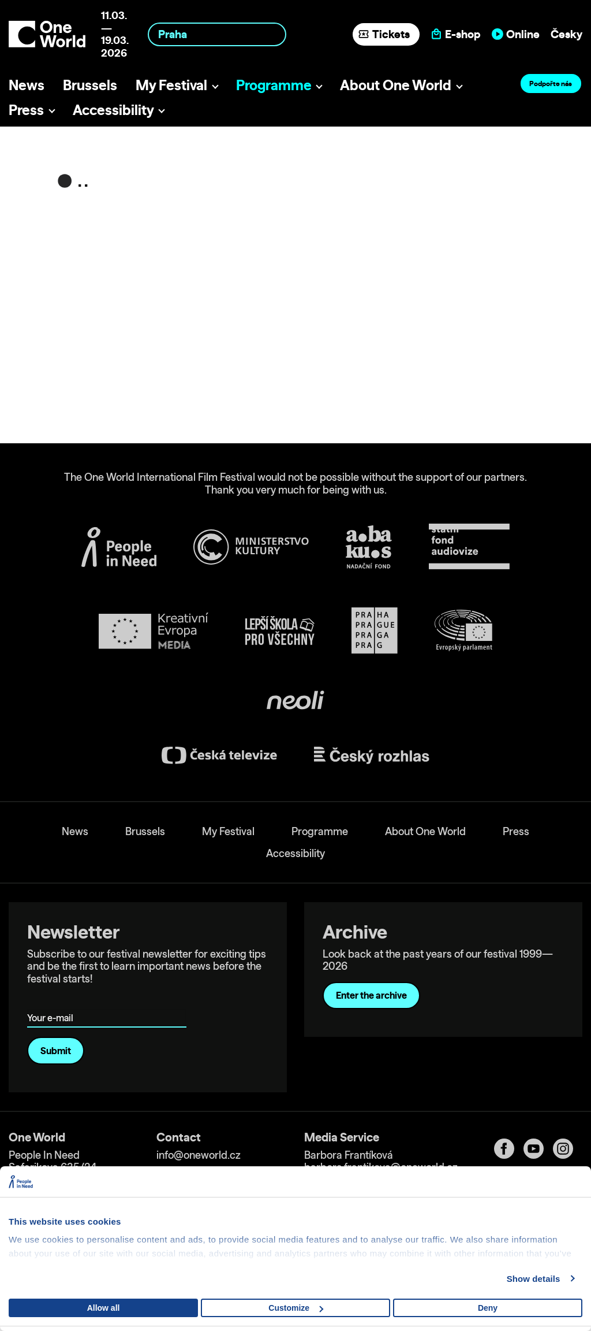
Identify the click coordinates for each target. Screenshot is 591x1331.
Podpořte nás (550, 83)
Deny (488, 1308)
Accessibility (113, 110)
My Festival (171, 85)
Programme (274, 85)
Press (26, 110)
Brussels (90, 85)
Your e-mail (52, 1001)
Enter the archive (371, 995)
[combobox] (217, 34)
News (26, 85)
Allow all (103, 1308)
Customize (295, 1308)
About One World (395, 85)
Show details (533, 1279)
